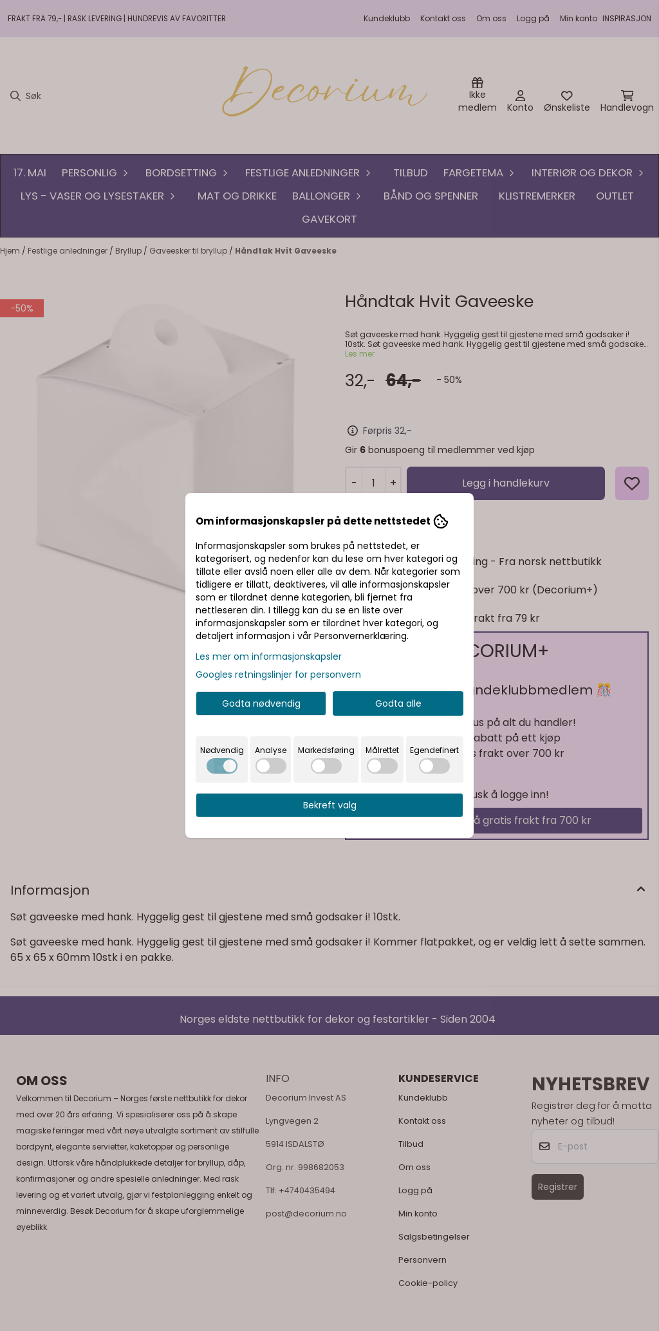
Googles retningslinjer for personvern (278, 674)
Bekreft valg (330, 805)
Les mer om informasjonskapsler (269, 656)
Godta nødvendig (261, 703)
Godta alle (398, 703)
